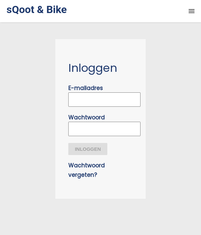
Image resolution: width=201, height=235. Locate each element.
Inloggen (88, 149)
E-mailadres (85, 88)
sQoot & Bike (37, 9)
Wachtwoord (86, 117)
